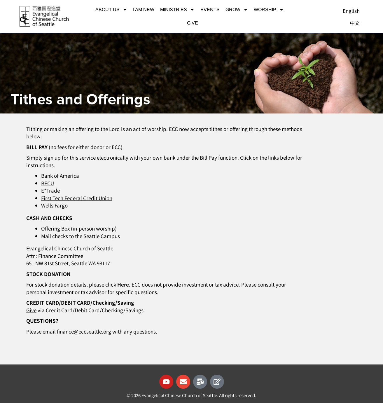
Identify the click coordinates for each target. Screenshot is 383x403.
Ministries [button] (177, 9)
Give (192, 22)
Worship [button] (269, 9)
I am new (143, 9)
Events (210, 9)
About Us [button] (111, 9)
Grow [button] (236, 9)
